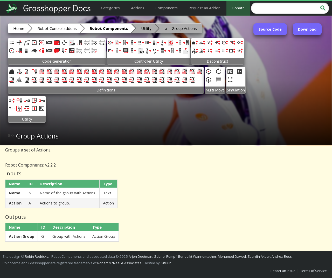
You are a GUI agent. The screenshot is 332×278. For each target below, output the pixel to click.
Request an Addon (204, 7)
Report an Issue (283, 270)
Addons (137, 7)
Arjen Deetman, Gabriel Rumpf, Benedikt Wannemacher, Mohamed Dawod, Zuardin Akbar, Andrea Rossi (211, 256)
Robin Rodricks (36, 256)
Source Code (270, 29)
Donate (238, 7)
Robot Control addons (57, 28)
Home (18, 28)
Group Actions (180, 28)
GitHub (166, 263)
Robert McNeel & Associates (119, 263)
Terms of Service (313, 270)
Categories (110, 7)
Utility (146, 28)
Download (307, 29)
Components (166, 7)
